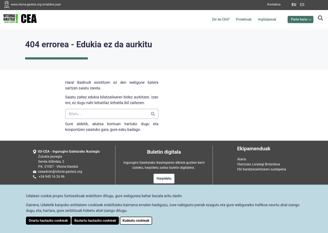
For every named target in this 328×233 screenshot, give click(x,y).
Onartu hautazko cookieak (48, 221)
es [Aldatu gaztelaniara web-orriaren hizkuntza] (302, 4)
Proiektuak (244, 19)
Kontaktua (274, 4)
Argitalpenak (267, 19)
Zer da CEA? (220, 19)
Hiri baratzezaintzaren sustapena (261, 169)
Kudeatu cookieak (136, 221)
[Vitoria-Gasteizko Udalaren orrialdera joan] (35, 4)
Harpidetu (164, 178)
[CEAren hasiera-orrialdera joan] (20, 18)
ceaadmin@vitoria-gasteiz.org (60, 172)
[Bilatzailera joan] (320, 17)
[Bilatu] (106, 114)
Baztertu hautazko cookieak (95, 221)
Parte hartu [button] (299, 19)
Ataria (241, 159)
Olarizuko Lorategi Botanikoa (258, 164)
